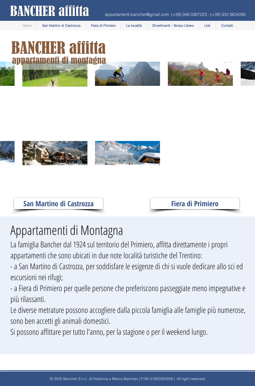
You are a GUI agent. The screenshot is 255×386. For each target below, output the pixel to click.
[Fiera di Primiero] (194, 203)
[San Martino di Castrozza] (58, 203)
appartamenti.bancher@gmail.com (137, 14)
